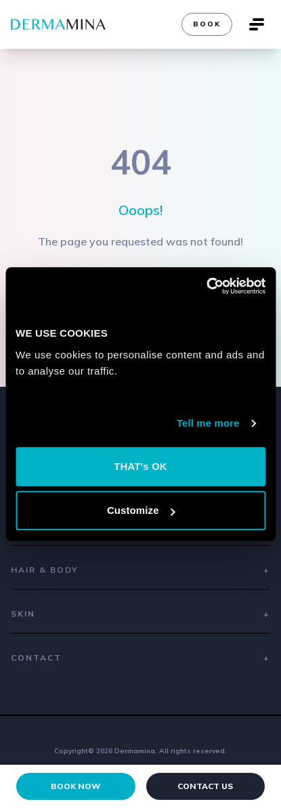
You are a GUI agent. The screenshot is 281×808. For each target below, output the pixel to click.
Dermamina (134, 750)
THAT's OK (140, 466)
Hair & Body (140, 570)
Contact (140, 658)
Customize (141, 510)
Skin (140, 614)
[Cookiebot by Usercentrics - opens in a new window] (206, 286)
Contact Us (205, 786)
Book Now (76, 786)
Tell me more (208, 423)
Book (207, 24)
